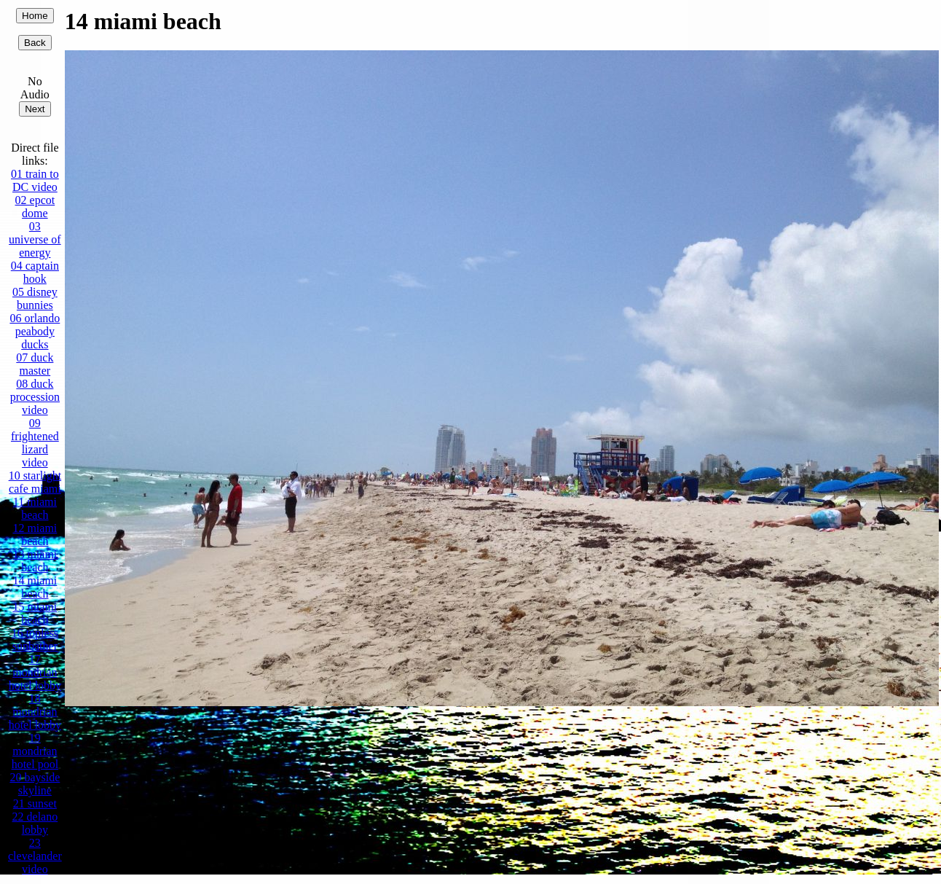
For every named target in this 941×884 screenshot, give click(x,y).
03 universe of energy (35, 239)
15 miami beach (34, 613)
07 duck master (34, 364)
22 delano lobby (35, 823)
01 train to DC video (35, 180)
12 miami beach (34, 534)
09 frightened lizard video (35, 443)
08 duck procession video (35, 397)
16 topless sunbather (35, 639)
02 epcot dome (35, 206)
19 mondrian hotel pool (35, 751)
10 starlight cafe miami (35, 482)
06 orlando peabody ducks (34, 331)
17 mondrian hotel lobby (35, 672)
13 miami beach (34, 561)
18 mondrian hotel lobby (35, 711)
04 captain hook (35, 272)
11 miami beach (35, 508)
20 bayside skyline (34, 784)
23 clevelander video (35, 856)
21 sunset (35, 803)
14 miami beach (34, 587)
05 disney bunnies (35, 298)
